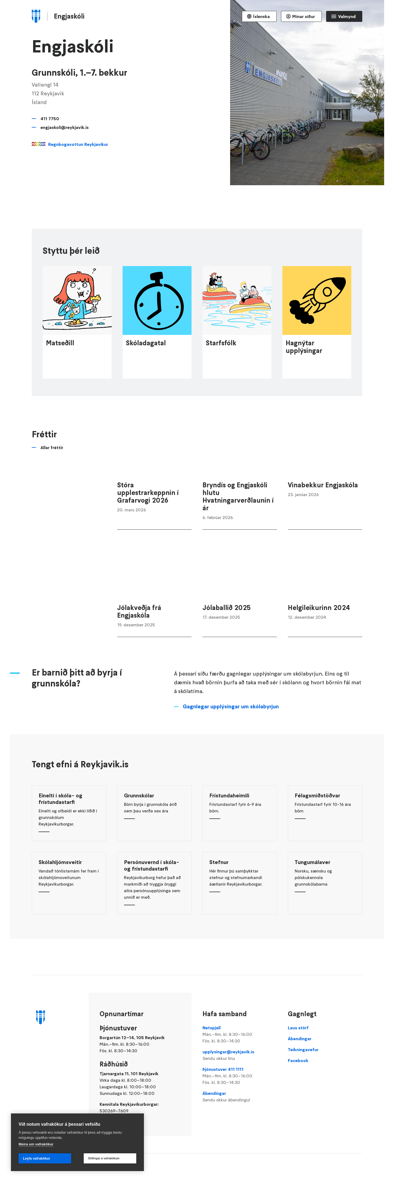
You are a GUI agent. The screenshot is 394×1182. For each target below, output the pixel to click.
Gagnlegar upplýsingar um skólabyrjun (231, 737)
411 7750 (49, 118)
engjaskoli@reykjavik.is (64, 127)
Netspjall (239, 1034)
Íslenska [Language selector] (261, 16)
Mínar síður (303, 16)
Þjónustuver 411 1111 (239, 1076)
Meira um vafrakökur (36, 1144)
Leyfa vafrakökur (36, 1158)
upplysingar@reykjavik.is (239, 1055)
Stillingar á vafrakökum (104, 1158)
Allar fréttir (51, 478)
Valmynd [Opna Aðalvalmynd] (347, 16)
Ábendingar (239, 1096)
